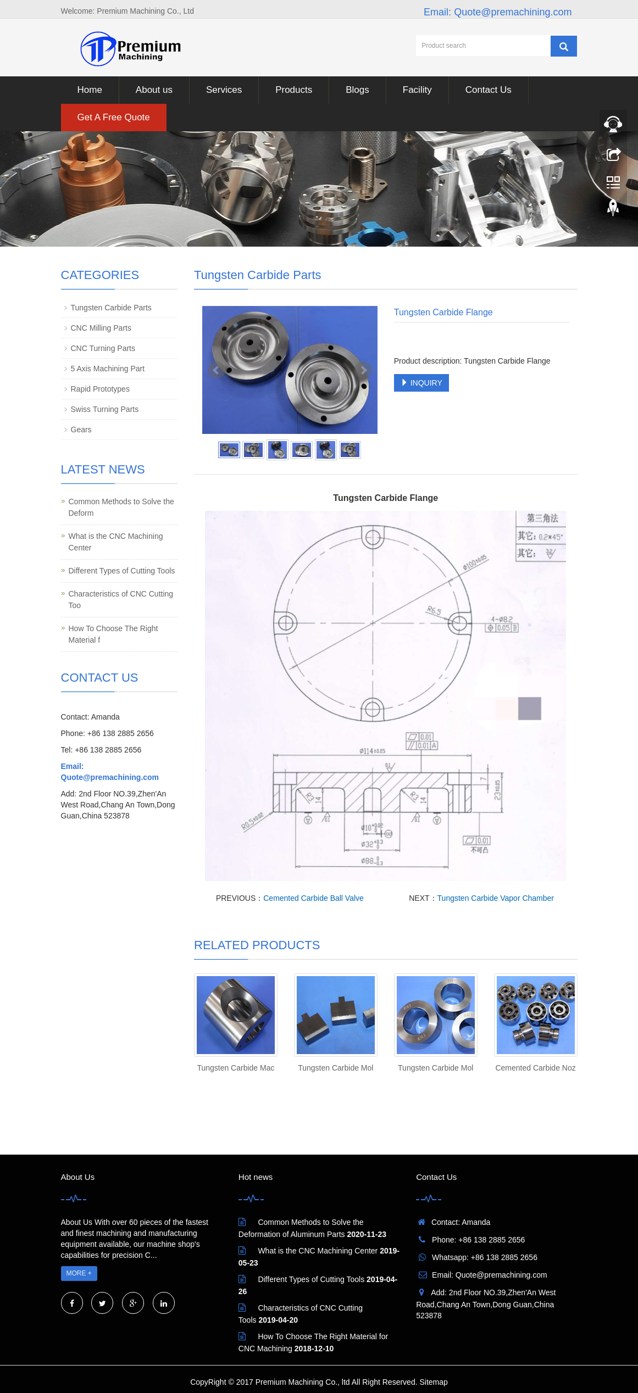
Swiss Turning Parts (105, 409)
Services (224, 90)
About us (154, 90)
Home (89, 90)
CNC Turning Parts (103, 348)
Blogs (357, 90)
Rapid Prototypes (100, 389)
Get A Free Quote (113, 117)
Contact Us (488, 90)
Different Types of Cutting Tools (122, 570)
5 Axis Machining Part (108, 368)
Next (363, 370)
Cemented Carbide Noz (535, 1067)
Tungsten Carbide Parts (111, 307)
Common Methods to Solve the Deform (121, 507)
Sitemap (433, 1382)
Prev (216, 370)
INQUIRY (421, 382)
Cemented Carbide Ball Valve (313, 898)
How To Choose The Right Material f (113, 634)
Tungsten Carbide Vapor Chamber (495, 898)
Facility (417, 90)
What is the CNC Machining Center (116, 542)
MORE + (79, 1273)
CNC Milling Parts (101, 328)
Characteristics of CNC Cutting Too (121, 599)
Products (293, 90)
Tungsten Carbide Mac (235, 1067)
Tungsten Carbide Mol (335, 1067)
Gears (81, 429)
